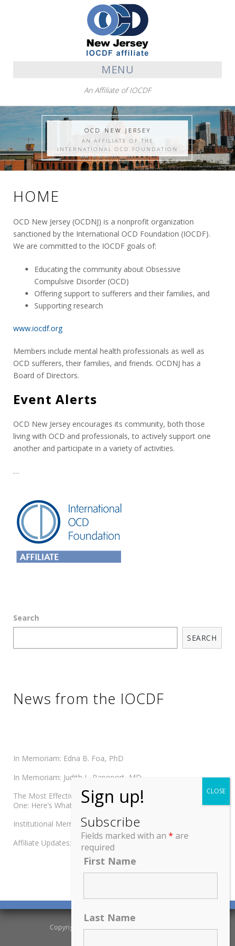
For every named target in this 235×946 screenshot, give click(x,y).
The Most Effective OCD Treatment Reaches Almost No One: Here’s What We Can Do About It (109, 800)
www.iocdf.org (37, 328)
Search (26, 618)
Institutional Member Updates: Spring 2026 (86, 824)
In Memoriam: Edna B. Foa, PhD (68, 758)
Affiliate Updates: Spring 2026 (63, 843)
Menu (117, 69)
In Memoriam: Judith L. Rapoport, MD (77, 777)
